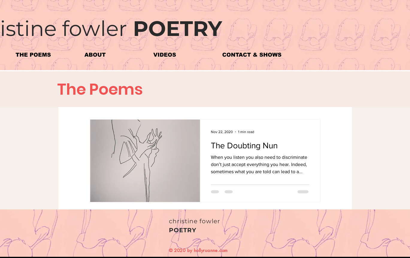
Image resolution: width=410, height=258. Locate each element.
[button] (45, 55)
